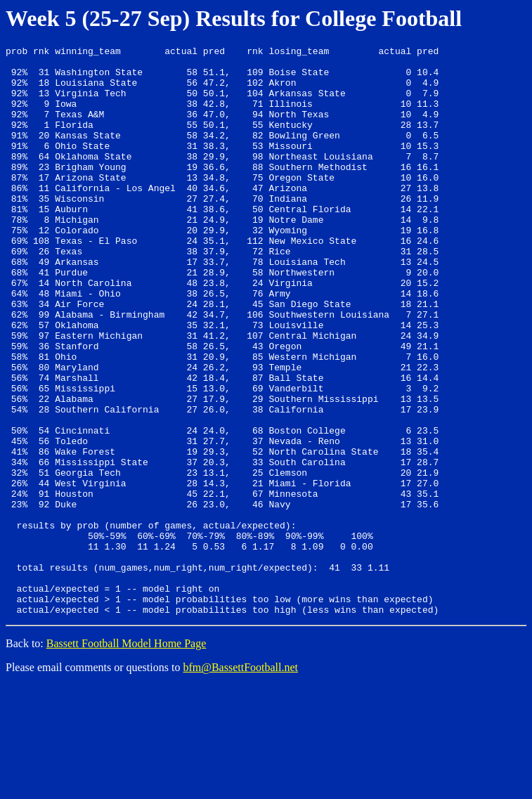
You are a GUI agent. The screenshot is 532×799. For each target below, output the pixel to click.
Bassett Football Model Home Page (126, 757)
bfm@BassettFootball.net (240, 781)
